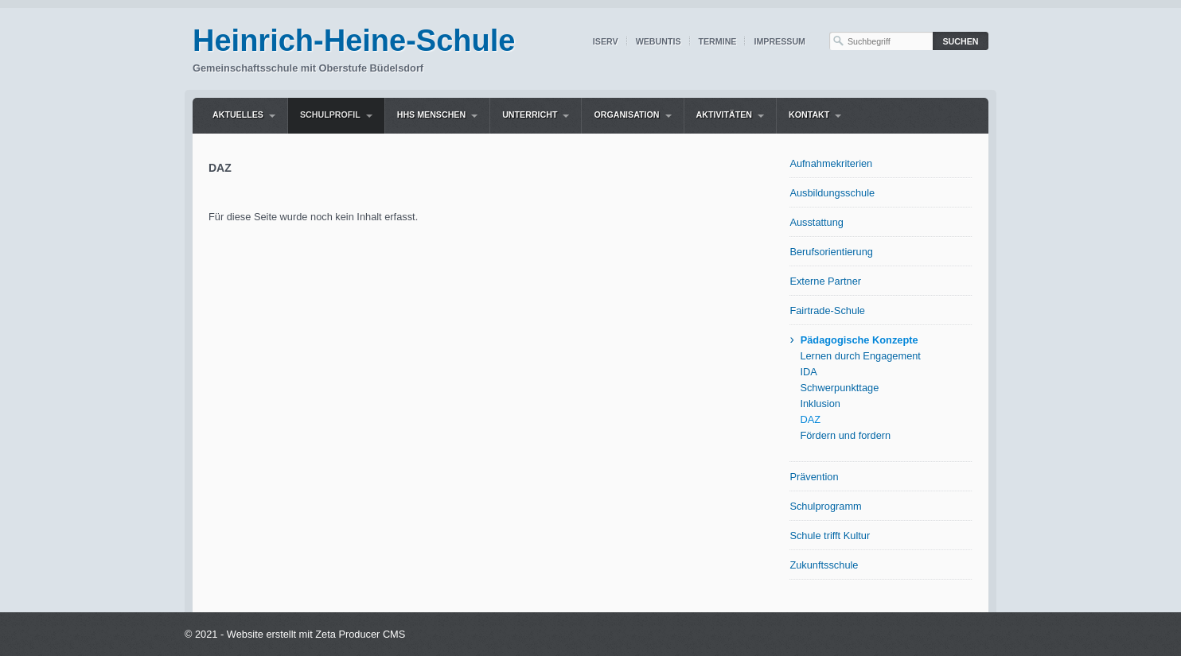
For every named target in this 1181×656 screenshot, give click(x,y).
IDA (808, 372)
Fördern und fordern (845, 435)
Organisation (626, 114)
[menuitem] (244, 116)
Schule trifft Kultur (829, 535)
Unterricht (529, 114)
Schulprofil (330, 114)
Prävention (813, 477)
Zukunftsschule (823, 565)
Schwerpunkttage (839, 388)
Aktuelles (237, 114)
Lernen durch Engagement (860, 356)
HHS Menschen (431, 114)
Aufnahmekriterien (830, 163)
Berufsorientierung (831, 252)
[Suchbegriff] (881, 41)
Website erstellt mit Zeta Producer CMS (316, 634)
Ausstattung (816, 222)
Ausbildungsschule (832, 193)
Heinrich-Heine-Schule (354, 40)
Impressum (779, 41)
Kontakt (809, 114)
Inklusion (820, 404)
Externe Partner (825, 281)
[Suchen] (960, 41)
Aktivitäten (724, 114)
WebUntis (658, 41)
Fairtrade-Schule (827, 310)
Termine (718, 41)
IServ (605, 41)
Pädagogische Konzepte (859, 340)
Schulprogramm (825, 506)
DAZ (810, 419)
